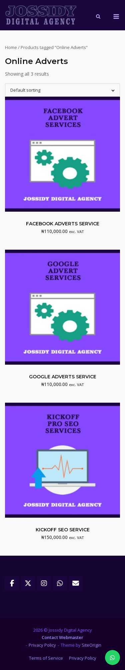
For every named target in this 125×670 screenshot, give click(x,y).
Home (11, 47)
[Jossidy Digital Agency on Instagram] (44, 583)
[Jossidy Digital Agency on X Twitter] (28, 583)
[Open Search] (98, 17)
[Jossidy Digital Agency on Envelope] (76, 583)
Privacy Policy (42, 645)
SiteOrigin (91, 645)
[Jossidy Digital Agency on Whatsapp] (60, 583)
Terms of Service (46, 658)
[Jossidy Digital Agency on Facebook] (12, 583)
